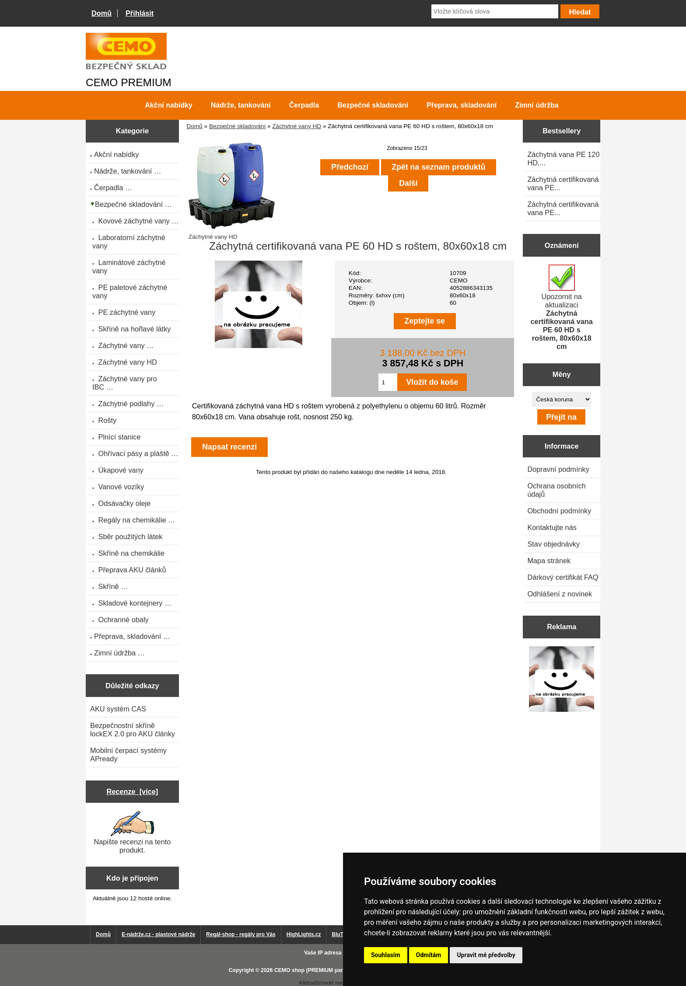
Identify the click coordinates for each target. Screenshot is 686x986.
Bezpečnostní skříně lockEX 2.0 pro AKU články (132, 729)
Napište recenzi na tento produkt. (132, 832)
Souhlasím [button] (385, 954)
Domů (101, 13)
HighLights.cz (304, 934)
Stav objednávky (553, 544)
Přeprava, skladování (462, 105)
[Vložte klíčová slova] (494, 11)
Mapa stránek (548, 560)
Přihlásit (140, 13)
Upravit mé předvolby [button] (486, 954)
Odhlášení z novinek (559, 594)
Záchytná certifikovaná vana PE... (562, 183)
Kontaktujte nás (551, 527)
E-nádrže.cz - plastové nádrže (158, 934)
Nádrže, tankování (241, 105)
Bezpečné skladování (237, 126)
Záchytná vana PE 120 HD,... (563, 158)
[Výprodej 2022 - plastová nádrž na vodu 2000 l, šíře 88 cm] (561, 679)
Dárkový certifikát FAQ (562, 577)
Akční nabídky (168, 105)
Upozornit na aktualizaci (562, 307)
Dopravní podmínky (558, 469)
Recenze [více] (132, 791)
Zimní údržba (537, 105)
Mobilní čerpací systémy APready (128, 754)
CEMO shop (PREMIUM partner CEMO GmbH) (332, 970)
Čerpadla (304, 105)
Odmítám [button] (428, 954)
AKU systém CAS (118, 709)
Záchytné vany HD (296, 126)
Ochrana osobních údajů (556, 490)
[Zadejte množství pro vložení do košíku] (387, 382)
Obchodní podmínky (559, 511)
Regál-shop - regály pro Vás (241, 934)
